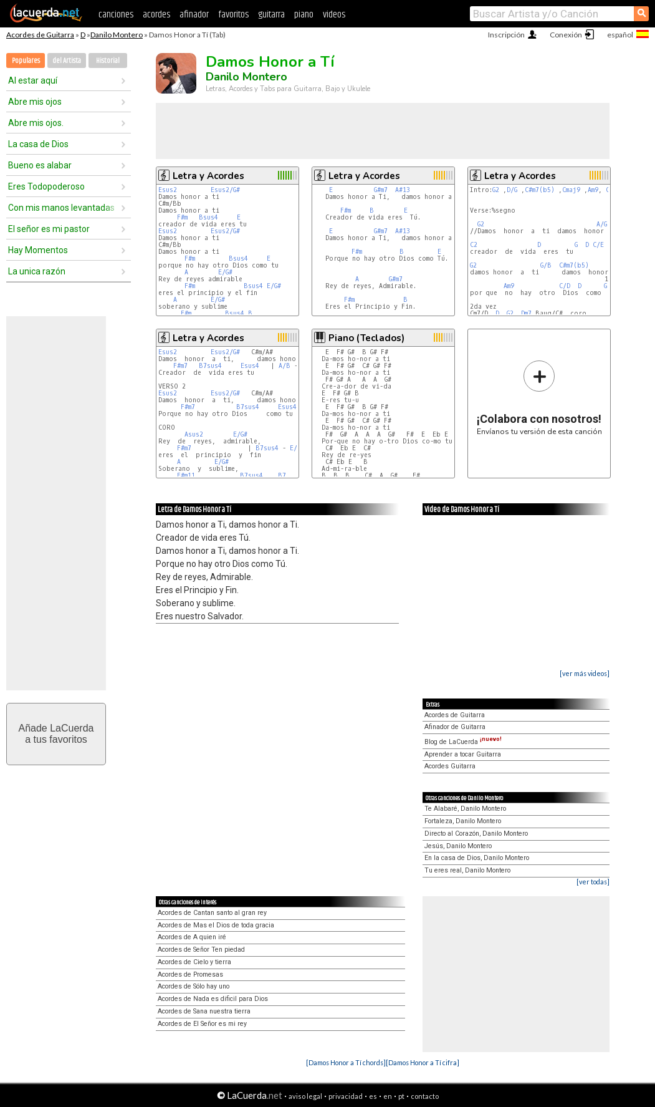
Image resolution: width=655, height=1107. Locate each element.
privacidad (345, 1096)
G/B (546, 265)
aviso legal (305, 1096)
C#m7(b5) (540, 190)
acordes (156, 14)
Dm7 (526, 313)
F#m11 (186, 475)
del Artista (66, 61)
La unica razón (36, 271)
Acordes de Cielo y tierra (194, 962)
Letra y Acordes (208, 176)
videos (334, 14)
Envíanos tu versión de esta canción (539, 398)
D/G (512, 190)
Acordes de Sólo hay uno (193, 986)
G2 (495, 190)
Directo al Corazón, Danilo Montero (476, 833)
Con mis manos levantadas (61, 208)
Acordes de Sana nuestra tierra (204, 1011)
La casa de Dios (38, 144)
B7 (282, 475)
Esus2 (167, 190)
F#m (182, 217)
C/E (598, 245)
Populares (26, 61)
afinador (194, 14)
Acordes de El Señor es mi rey (202, 1024)
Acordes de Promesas (190, 974)
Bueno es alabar (40, 165)
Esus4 (250, 366)
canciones (115, 14)
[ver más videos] (585, 673)
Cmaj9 (571, 190)
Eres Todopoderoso (46, 186)
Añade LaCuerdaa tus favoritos (56, 734)
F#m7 (180, 366)
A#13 (402, 190)
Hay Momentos (38, 250)
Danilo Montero (116, 34)
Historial (108, 61)
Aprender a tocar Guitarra (462, 754)
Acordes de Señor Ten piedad (201, 949)
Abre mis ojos (35, 102)
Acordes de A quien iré (192, 937)
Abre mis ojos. (36, 123)
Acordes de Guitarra (40, 34)
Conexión (566, 34)
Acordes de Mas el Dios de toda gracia (216, 925)
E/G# (225, 272)
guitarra (271, 14)
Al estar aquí (32, 80)
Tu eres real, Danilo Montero (467, 870)
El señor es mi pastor (49, 229)
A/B (284, 366)
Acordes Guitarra (450, 766)
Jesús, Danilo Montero (458, 846)
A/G (601, 224)
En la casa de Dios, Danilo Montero (476, 858)
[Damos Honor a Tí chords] (346, 1062)
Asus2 (193, 434)
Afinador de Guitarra (454, 727)
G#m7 (381, 190)
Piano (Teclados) (366, 338)
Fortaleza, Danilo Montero (462, 821)
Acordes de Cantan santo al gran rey (212, 913)
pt (401, 1096)
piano (303, 14)
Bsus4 (208, 217)
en (387, 1096)
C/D (564, 286)
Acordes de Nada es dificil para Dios (213, 999)
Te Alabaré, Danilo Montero (465, 809)
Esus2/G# (225, 190)
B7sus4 (210, 366)
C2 (473, 245)
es (373, 1096)
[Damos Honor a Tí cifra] (422, 1062)
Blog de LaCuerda (463, 742)
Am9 (593, 190)
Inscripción (506, 34)
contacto (425, 1096)
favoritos (233, 14)
